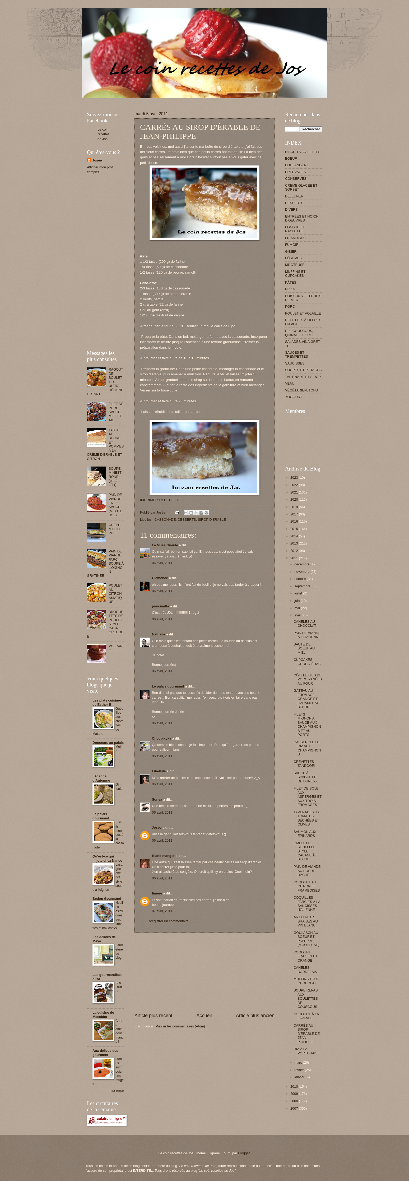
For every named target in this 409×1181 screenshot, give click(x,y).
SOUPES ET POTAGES (303, 370)
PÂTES (290, 282)
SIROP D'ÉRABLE (212, 520)
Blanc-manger (163, 856)
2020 (294, 499)
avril (297, 615)
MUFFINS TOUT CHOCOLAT (306, 981)
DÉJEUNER (294, 196)
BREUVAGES (295, 172)
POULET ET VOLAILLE (303, 313)
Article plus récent (153, 1015)
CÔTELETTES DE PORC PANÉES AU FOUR (308, 679)
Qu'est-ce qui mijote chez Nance (107, 858)
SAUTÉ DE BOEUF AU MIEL (304, 648)
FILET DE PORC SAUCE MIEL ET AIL (116, 412)
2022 (294, 485)
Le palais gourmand (168, 686)
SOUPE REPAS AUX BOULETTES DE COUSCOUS (306, 998)
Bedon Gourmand (106, 899)
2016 (294, 521)
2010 (294, 1086)
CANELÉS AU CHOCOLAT (305, 624)
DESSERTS (187, 520)
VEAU (289, 383)
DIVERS (291, 209)
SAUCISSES (295, 363)
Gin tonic (118, 787)
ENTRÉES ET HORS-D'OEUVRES (301, 218)
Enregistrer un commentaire (168, 921)
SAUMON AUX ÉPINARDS (305, 834)
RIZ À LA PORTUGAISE (307, 1051)
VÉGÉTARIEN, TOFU (301, 390)
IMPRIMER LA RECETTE (160, 500)
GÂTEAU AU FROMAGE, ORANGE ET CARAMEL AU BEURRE (306, 699)
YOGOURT (293, 397)
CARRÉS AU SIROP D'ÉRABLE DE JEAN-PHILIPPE (307, 1033)
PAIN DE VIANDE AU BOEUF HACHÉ (307, 871)
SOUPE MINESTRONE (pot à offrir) (115, 477)
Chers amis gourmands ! (119, 1031)
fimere (157, 893)
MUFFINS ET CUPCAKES (295, 274)
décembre (302, 564)
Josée (157, 827)
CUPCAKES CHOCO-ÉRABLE (307, 664)
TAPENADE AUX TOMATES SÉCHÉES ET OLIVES (306, 818)
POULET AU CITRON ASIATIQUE (115, 593)
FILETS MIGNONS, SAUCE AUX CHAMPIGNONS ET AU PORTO (307, 724)
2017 (294, 514)
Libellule (159, 771)
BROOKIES (119, 987)
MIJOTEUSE (295, 265)
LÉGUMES (293, 258)
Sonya (157, 799)
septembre (302, 586)
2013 (294, 543)
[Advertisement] (183, 100)
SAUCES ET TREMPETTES (296, 354)
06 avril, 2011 (162, 563)
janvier (299, 1077)
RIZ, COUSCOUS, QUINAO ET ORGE (300, 333)
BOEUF (291, 158)
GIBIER (291, 251)
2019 (294, 507)
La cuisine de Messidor (103, 1015)
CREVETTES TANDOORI (304, 764)
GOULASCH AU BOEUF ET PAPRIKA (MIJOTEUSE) (306, 939)
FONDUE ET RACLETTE (295, 229)
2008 (294, 1101)
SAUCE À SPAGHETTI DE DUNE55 (305, 777)
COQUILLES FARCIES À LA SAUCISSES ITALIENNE (307, 904)
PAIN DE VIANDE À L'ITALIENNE (307, 635)
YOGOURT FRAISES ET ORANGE (305, 956)
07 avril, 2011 (162, 911)
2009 (294, 1094)
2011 (294, 558)
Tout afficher (117, 1090)
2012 (294, 551)
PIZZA (290, 289)
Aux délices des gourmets (105, 1053)
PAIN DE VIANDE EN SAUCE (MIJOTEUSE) (115, 505)
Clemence (160, 578)
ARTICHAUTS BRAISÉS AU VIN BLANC (306, 921)
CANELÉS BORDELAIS (305, 970)
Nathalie (158, 634)
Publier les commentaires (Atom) (180, 1026)
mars (298, 1062)
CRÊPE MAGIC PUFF (114, 529)
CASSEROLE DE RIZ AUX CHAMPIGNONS (307, 748)
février (299, 1070)
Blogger (244, 1153)
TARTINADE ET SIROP (303, 377)
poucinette (160, 606)
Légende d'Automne (101, 778)
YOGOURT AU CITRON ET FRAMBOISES (307, 886)
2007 (294, 1108)
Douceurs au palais (108, 743)
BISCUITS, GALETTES (302, 152)
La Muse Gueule (165, 545)
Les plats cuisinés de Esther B (107, 702)
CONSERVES (295, 179)
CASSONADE (165, 520)
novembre (302, 572)
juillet (298, 593)
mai (297, 608)
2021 (294, 492)
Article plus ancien (255, 1015)
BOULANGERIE (297, 165)
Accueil (204, 1015)
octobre (300, 579)
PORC (290, 306)
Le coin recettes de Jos (103, 134)
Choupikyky (161, 738)
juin (297, 601)
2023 (294, 477)
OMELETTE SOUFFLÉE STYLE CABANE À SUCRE (304, 851)
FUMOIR (292, 245)
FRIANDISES (295, 238)
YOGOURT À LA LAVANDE (306, 1016)
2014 (294, 536)
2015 (294, 529)
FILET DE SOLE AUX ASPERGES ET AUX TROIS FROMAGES (308, 796)
